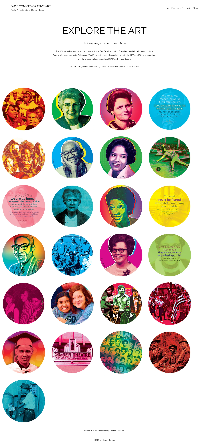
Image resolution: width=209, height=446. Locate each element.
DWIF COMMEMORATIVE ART (31, 6)
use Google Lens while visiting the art (89, 66)
